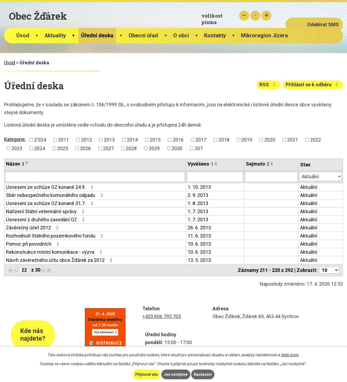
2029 (154, 148)
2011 (63, 140)
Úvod (22, 35)
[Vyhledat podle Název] (95, 177)
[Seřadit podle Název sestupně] (27, 164)
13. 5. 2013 (199, 260)
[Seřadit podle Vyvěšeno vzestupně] (216, 162)
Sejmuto (257, 164)
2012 (86, 140)
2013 (109, 140)
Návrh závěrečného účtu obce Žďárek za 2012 (60, 260)
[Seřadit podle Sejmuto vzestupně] (272, 162)
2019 (246, 140)
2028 (131, 148)
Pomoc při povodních (33, 244)
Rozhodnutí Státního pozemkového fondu (55, 236)
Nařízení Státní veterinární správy (46, 211)
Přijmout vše (146, 374)
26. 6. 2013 (199, 227)
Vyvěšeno (200, 164)
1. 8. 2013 (198, 203)
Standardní (255, 16)
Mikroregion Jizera (264, 35)
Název (15, 164)
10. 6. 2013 (199, 244)
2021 (292, 140)
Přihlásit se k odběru (313, 84)
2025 (62, 148)
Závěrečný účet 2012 (33, 227)
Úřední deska (97, 35)
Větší (266, 16)
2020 (269, 140)
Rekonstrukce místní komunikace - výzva (55, 252)
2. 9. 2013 (198, 195)
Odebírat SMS (323, 24)
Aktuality (55, 35)
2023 (16, 148)
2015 (155, 140)
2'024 (40, 140)
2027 (108, 148)
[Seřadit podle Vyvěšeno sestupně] (216, 164)
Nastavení (203, 374)
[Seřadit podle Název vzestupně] (27, 162)
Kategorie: (15, 139)
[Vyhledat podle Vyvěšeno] (215, 177)
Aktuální (308, 187)
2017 (200, 140)
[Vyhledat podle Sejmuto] (271, 177)
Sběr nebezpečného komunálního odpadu (55, 195)
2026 (85, 148)
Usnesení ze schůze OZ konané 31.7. (50, 203)
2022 (315, 140)
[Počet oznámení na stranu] (329, 270)
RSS (268, 84)
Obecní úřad (143, 35)
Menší (244, 16)
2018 (224, 140)
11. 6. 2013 (199, 236)
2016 (178, 140)
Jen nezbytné (176, 374)
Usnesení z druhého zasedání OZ (46, 219)
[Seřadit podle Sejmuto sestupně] (272, 164)
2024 (39, 148)
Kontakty (215, 35)
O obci (181, 35)
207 (199, 148)
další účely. (290, 355)
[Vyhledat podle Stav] (320, 176)
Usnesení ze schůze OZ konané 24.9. (50, 187)
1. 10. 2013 (199, 187)
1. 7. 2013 (198, 211)
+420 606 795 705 (161, 316)
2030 (177, 148)
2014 (132, 140)
